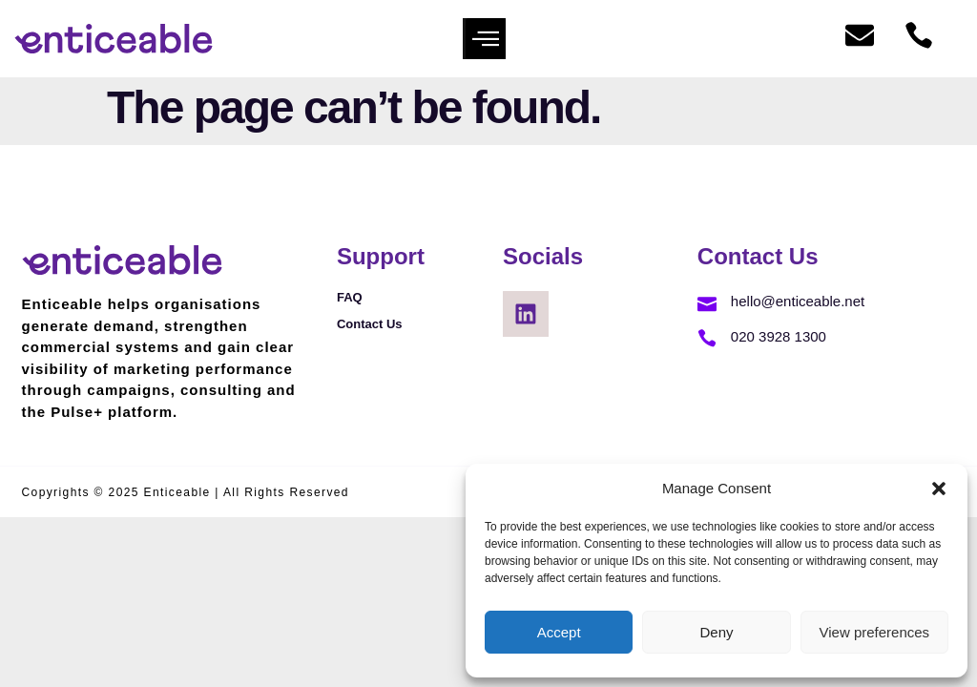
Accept (559, 632)
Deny (716, 632)
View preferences (875, 632)
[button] (938, 488)
